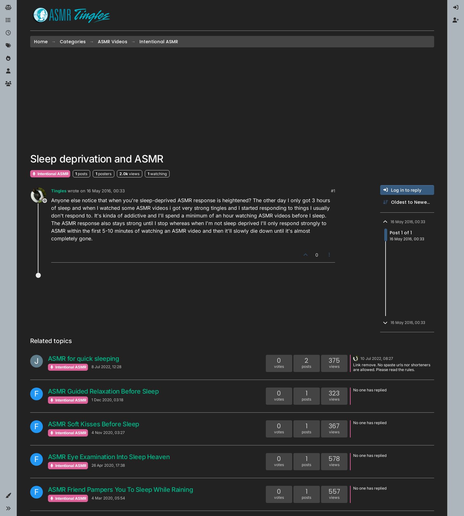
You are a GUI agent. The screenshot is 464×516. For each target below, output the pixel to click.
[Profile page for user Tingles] (38, 195)
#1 (333, 190)
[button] (8, 496)
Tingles (58, 190)
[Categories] (8, 20)
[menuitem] (455, 8)
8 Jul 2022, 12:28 (106, 366)
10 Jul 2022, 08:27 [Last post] (376, 358)
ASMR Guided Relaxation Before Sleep (103, 391)
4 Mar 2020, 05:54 (108, 498)
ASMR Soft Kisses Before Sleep (93, 424)
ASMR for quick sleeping (83, 358)
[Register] (455, 20)
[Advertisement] (232, 100)
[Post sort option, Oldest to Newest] (407, 202)
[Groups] (8, 84)
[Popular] (8, 58)
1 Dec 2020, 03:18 (107, 399)
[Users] (8, 71)
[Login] (455, 8)
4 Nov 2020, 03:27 (108, 432)
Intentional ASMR (50, 173)
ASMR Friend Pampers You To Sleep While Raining (120, 489)
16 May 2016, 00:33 (106, 190)
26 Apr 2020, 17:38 (108, 465)
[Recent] (8, 33)
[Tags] (8, 46)
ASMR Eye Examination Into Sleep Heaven (109, 457)
